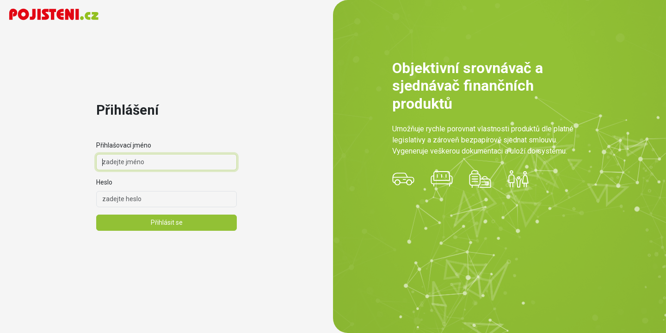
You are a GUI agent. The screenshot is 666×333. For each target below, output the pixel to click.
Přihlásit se (167, 222)
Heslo (104, 182)
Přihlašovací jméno (123, 145)
